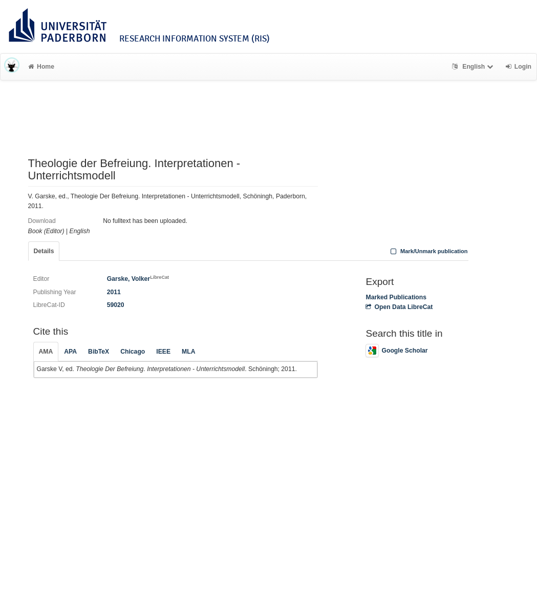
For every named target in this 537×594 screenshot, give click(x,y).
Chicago (132, 351)
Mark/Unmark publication (427, 251)
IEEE (163, 351)
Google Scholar (396, 350)
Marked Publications (396, 297)
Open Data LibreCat (399, 307)
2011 (114, 292)
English (474, 66)
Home (41, 66)
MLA (188, 351)
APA (70, 351)
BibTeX (98, 351)
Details (44, 251)
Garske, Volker (138, 278)
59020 (115, 305)
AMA (46, 351)
